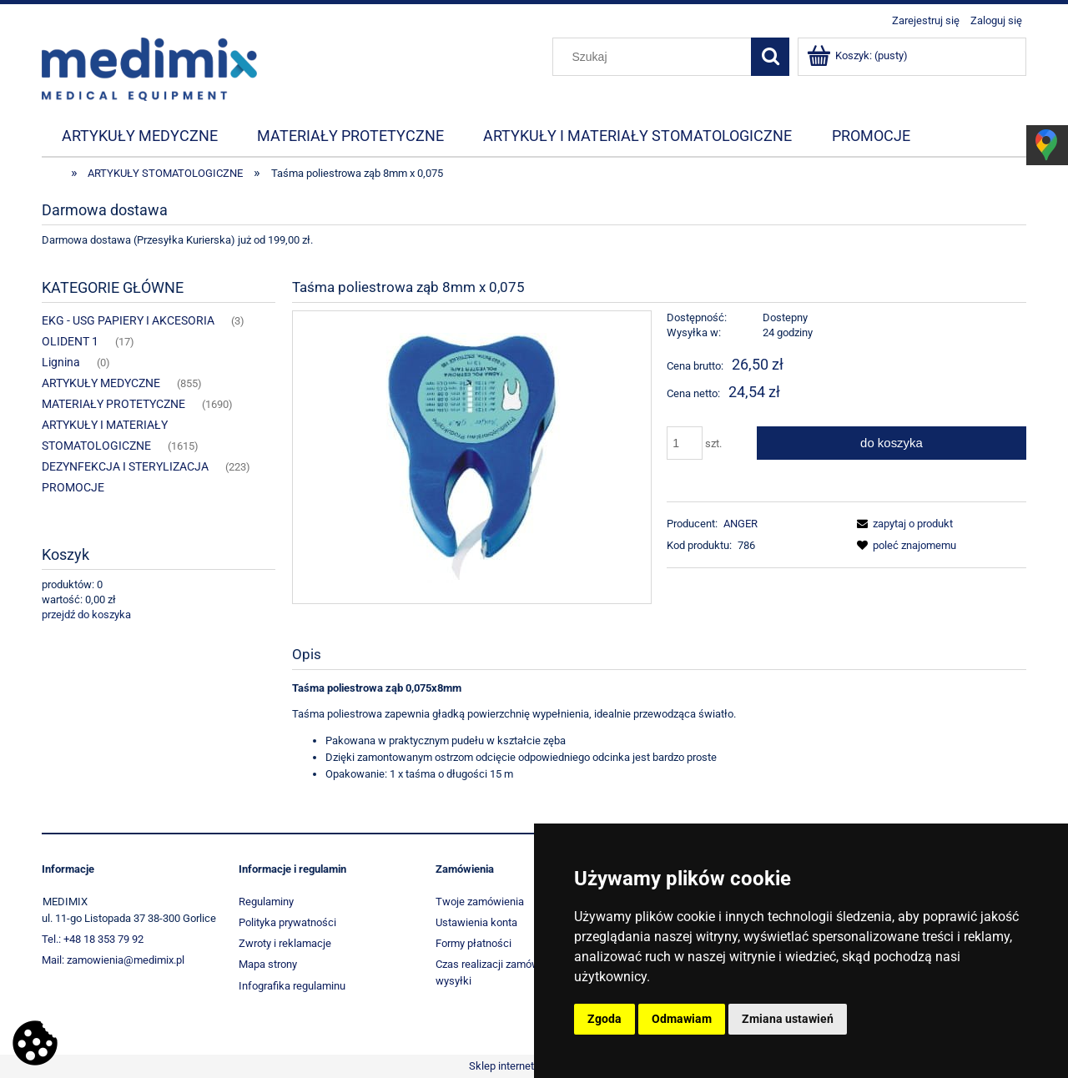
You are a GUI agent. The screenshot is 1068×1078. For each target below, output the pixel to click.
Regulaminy (266, 901)
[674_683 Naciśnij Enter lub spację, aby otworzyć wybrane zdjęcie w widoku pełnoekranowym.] (471, 457)
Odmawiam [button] (682, 1018)
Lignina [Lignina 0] (61, 362)
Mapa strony (268, 964)
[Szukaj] (770, 57)
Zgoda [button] (604, 1018)
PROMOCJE (73, 487)
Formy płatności (473, 943)
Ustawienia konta (476, 922)
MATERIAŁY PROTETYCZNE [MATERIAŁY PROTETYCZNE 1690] (113, 404)
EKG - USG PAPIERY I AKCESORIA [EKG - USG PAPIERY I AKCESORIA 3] (128, 320)
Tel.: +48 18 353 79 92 (93, 939)
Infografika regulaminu (292, 986)
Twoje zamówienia (480, 901)
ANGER (740, 523)
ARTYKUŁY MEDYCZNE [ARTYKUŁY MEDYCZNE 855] (101, 383)
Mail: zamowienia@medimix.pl (113, 960)
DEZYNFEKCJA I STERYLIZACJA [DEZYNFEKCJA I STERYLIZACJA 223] (125, 466)
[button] (902, 523)
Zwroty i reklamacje (285, 943)
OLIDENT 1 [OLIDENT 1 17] (70, 341)
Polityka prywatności (287, 922)
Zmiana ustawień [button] (788, 1018)
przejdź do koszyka (86, 614)
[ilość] (685, 443)
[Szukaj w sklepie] (656, 56)
